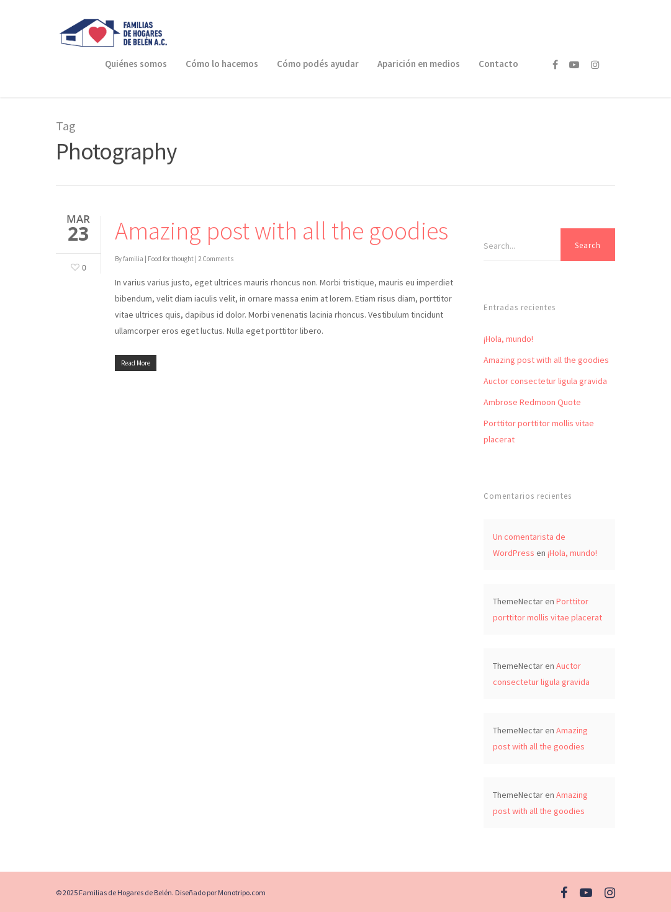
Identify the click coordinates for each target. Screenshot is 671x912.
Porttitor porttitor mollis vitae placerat (539, 431)
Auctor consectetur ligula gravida (545, 381)
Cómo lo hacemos (222, 63)
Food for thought (171, 258)
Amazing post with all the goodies (281, 230)
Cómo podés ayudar (318, 63)
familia (133, 258)
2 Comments (215, 258)
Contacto (498, 63)
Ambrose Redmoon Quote (532, 402)
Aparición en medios (418, 63)
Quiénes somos (136, 63)
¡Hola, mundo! (508, 338)
